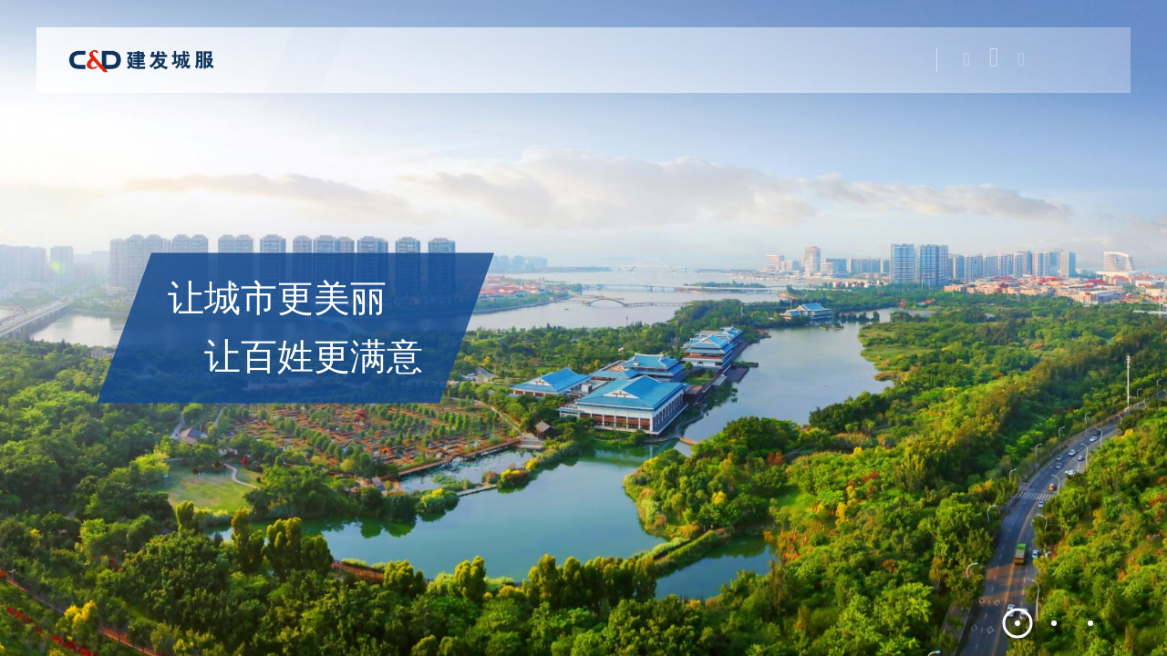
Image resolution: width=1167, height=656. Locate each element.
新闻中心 (742, 60)
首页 (315, 60)
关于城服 (382, 60)
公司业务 (463, 60)
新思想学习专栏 (642, 60)
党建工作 (543, 60)
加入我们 (822, 60)
